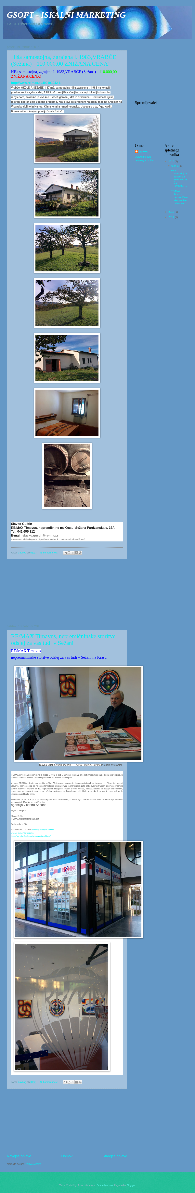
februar (175, 165)
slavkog (143, 151)
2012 (171, 211)
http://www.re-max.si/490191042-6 (36, 82)
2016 (171, 161)
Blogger (130, 1185)
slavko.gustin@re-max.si (40, 535)
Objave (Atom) (33, 1163)
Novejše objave (19, 1156)
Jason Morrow (105, 1185)
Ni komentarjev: (49, 552)
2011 (171, 217)
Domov (66, 1156)
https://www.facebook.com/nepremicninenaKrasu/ (61, 539)
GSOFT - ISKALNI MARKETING (66, 14)
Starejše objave (115, 1156)
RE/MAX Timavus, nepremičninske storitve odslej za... (179, 197)
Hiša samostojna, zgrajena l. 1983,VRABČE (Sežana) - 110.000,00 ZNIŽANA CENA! (63, 60)
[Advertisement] (67, 591)
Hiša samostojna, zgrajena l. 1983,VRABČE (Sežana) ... (179, 178)
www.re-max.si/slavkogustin (24, 539)
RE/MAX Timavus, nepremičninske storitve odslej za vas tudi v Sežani (63, 639)
